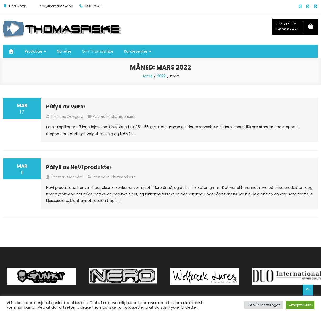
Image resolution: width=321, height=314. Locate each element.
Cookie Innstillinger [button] (264, 304)
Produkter (33, 51)
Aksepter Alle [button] (300, 304)
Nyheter (64, 51)
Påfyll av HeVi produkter (79, 167)
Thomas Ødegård (67, 116)
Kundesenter (135, 51)
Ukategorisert (123, 116)
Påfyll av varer (66, 106)
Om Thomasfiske (98, 51)
